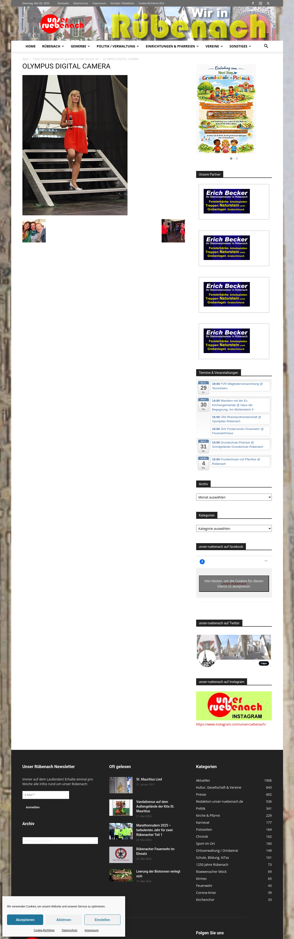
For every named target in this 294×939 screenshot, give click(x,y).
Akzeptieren (25, 920)
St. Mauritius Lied (149, 779)
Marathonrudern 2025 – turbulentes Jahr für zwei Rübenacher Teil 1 (154, 830)
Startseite (63, 3)
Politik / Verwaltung (118, 46)
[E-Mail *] (45, 795)
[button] (266, 46)
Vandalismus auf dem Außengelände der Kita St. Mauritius (155, 806)
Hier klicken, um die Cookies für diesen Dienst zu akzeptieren (233, 584)
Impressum (92, 930)
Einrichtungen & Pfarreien (172, 46)
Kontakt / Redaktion (122, 3)
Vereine (214, 46)
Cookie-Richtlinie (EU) (151, 3)
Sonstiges (240, 46)
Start (25, 59)
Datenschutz (69, 930)
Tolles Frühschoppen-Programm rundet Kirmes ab (65, 59)
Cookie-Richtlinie (44, 930)
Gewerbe (80, 46)
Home (31, 46)
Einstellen (102, 920)
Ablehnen (63, 920)
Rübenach (53, 46)
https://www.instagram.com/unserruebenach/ (231, 724)
